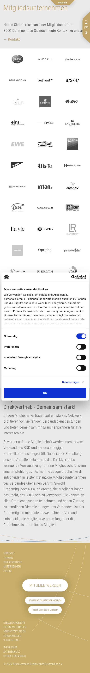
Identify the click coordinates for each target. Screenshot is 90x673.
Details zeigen (70, 381)
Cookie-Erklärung (14, 656)
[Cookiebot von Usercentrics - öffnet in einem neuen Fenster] (71, 277)
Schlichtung (11, 640)
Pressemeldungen (14, 627)
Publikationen (12, 636)
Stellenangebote (14, 622)
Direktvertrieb (12, 562)
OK (45, 392)
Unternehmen (12, 566)
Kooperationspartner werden (45, 600)
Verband (8, 553)
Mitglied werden (45, 585)
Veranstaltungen (14, 631)
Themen (8, 557)
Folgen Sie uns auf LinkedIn (45, 609)
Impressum (10, 647)
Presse (7, 571)
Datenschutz (11, 651)
